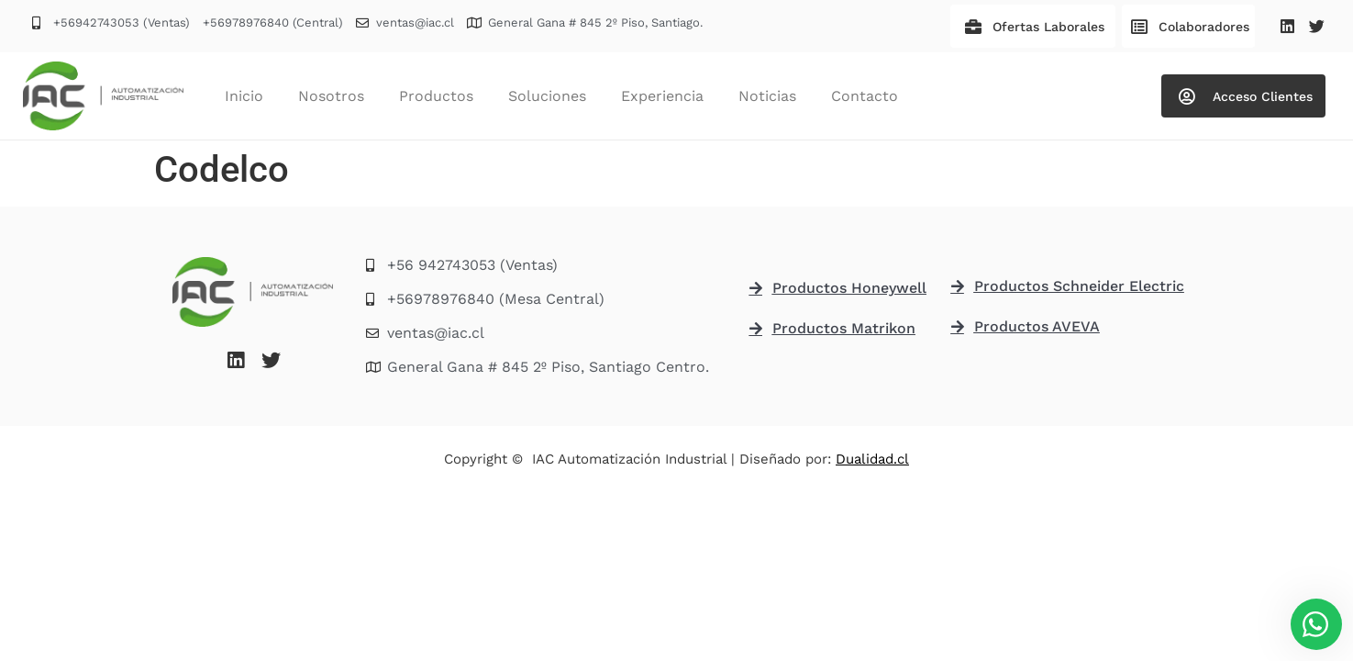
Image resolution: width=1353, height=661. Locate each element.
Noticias (767, 96)
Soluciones (547, 96)
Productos (436, 96)
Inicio (244, 96)
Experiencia (662, 96)
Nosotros (331, 96)
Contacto (864, 96)
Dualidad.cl (872, 459)
